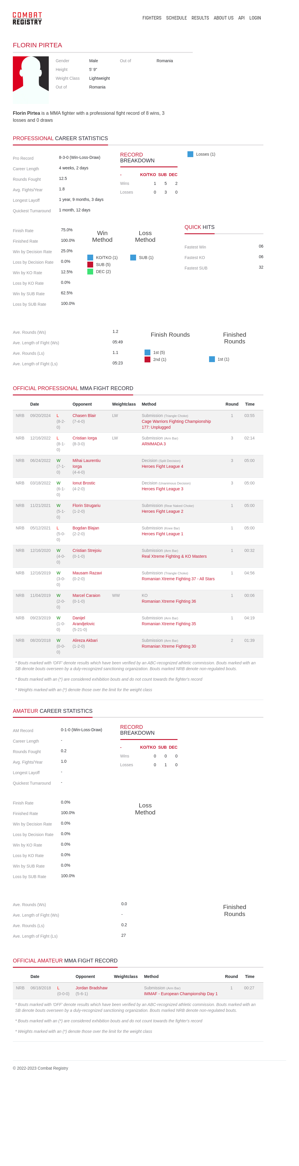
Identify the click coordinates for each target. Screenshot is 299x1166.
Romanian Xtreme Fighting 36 (169, 644)
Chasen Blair (84, 458)
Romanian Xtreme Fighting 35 (169, 666)
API (241, 18)
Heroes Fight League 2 (162, 554)
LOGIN (255, 18)
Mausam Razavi (87, 615)
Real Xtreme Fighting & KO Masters (174, 599)
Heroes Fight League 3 (162, 531)
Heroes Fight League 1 (162, 576)
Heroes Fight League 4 (162, 509)
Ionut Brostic (83, 525)
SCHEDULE (176, 18)
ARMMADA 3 (154, 486)
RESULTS (200, 18)
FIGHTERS (151, 18)
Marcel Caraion (86, 638)
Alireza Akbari (85, 683)
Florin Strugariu (86, 548)
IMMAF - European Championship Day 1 (181, 1074)
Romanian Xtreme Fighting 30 (169, 689)
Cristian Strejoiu (86, 593)
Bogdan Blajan (85, 570)
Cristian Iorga (84, 480)
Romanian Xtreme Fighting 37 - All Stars (178, 621)
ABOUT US (224, 18)
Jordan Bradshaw (91, 1068)
